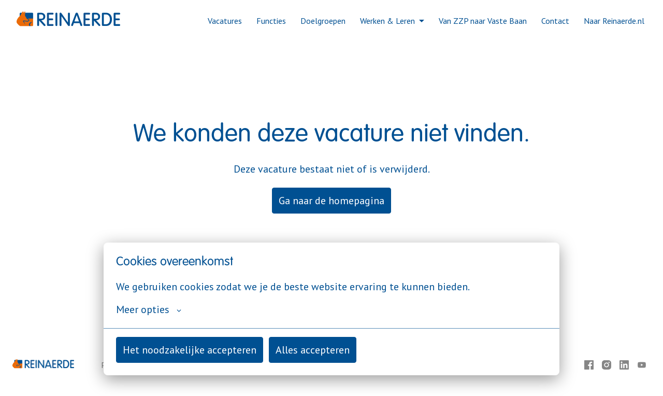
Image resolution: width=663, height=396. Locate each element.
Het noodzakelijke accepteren (189, 350)
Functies (271, 21)
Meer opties (148, 309)
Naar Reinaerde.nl (614, 21)
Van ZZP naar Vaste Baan (483, 21)
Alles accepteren (313, 350)
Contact (555, 21)
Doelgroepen (322, 21)
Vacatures (225, 21)
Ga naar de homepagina (331, 200)
